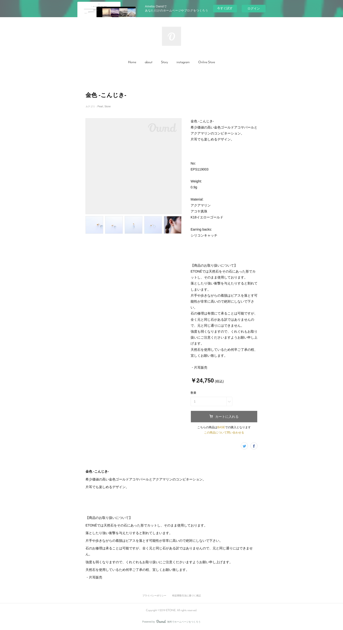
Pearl (100, 106)
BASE (221, 427)
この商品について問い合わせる (224, 432)
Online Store (206, 62)
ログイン (253, 8)
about (148, 62)
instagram (183, 62)
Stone (107, 106)
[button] (132, 62)
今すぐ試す (225, 8)
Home (132, 62)
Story (164, 62)
